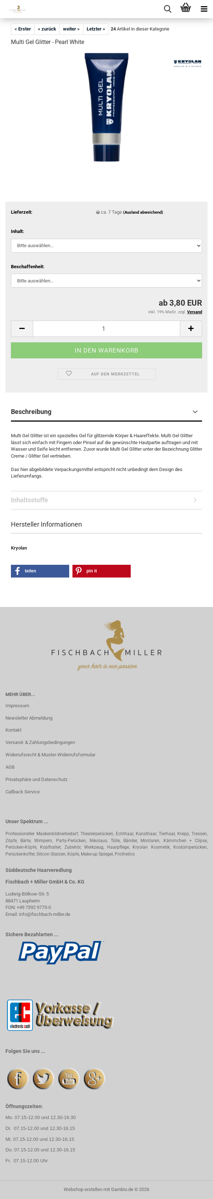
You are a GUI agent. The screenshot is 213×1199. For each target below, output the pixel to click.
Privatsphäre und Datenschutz (36, 779)
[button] (22, 329)
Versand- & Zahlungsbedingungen (40, 742)
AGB (10, 767)
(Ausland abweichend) (143, 212)
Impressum (17, 705)
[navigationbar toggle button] (204, 9)
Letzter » (96, 29)
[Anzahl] (106, 329)
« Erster (23, 29)
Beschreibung (31, 411)
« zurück (47, 29)
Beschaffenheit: (27, 266)
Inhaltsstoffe (29, 500)
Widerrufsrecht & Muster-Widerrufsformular (50, 754)
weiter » (71, 29)
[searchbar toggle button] (167, 9)
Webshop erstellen (83, 1189)
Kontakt (13, 730)
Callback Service (22, 791)
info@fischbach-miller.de (44, 914)
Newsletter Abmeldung (28, 718)
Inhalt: (17, 231)
